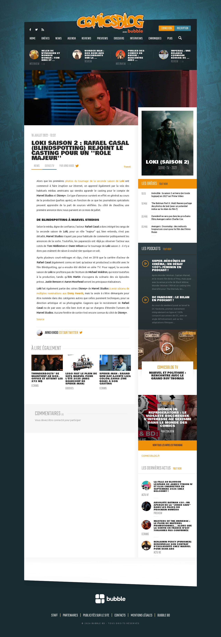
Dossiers (119, 40)
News (58, 40)
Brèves (45, 40)
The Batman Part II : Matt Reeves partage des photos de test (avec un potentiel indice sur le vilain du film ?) (167, 205)
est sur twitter (70, 333)
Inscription (182, 28)
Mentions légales (141, 615)
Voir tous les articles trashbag (167, 445)
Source (40, 319)
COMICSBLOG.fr (151, 455)
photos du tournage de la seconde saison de (95, 181)
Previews (102, 40)
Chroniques (155, 40)
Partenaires (70, 615)
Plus (169, 40)
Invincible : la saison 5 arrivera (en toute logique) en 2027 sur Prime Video (166, 194)
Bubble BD (163, 615)
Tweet (127, 166)
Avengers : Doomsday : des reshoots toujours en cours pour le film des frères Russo (166, 229)
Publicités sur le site (96, 615)
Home (33, 40)
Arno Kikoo (48, 333)
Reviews (86, 40)
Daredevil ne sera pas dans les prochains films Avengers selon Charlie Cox (166, 217)
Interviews (136, 40)
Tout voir (163, 184)
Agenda (72, 40)
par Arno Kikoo (66, 165)
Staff (54, 615)
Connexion (166, 28)
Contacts (120, 615)
